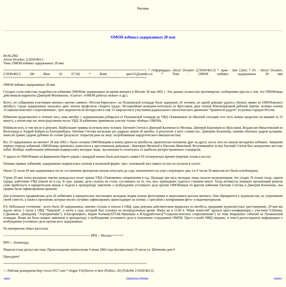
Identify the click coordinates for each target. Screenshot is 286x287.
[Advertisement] (143, 19)
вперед (278, 278)
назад (7, 278)
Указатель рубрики (137, 278)
